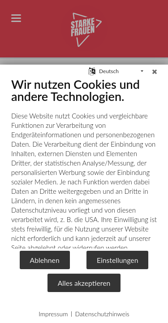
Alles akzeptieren (84, 283)
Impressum (53, 314)
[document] (84, 163)
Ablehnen (45, 260)
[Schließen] (154, 71)
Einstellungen (117, 260)
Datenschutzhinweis (102, 314)
